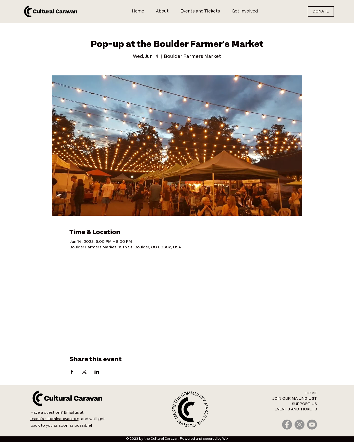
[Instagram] (299, 425)
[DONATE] (321, 11)
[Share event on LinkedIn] (96, 372)
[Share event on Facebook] (71, 372)
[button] (247, 11)
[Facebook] (287, 425)
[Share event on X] (84, 372)
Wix (225, 438)
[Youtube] (312, 425)
